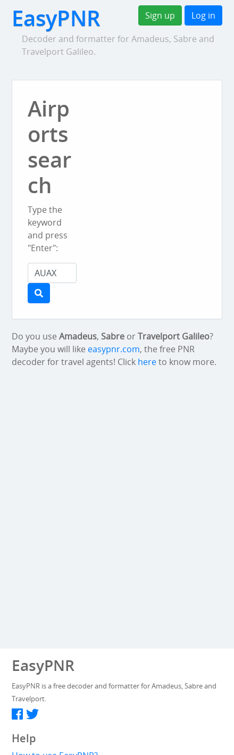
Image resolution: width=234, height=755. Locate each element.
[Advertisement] (163, 119)
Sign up (160, 15)
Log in (203, 15)
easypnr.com (114, 349)
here (147, 362)
